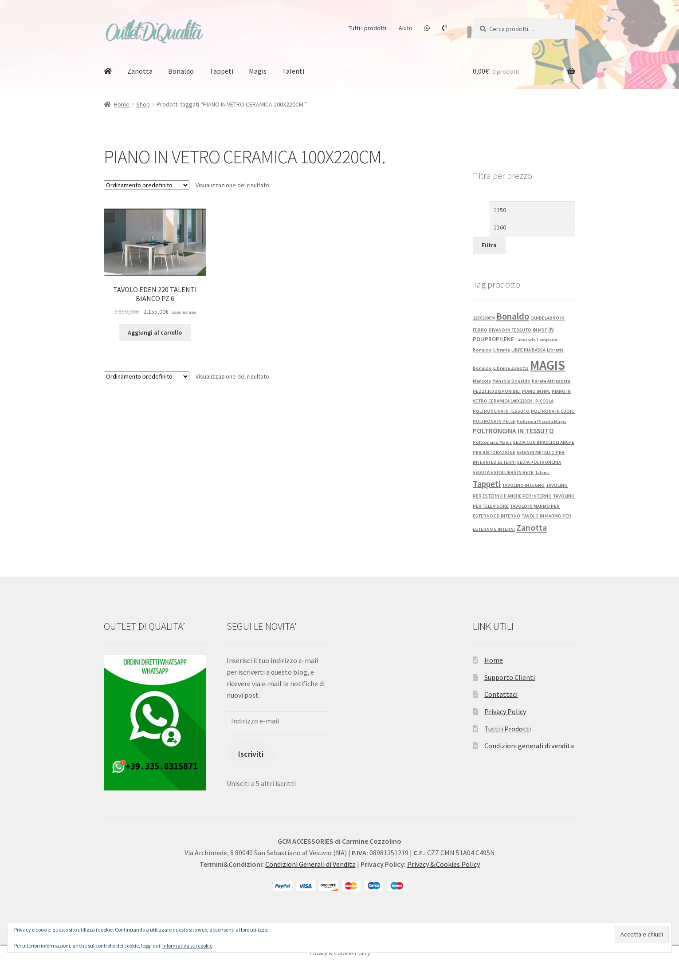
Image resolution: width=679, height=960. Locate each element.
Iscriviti (250, 754)
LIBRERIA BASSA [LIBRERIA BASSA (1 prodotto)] (528, 350)
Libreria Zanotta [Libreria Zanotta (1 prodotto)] (511, 368)
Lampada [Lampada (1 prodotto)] (525, 340)
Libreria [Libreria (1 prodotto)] (501, 350)
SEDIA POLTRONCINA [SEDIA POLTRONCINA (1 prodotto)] (539, 462)
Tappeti (221, 71)
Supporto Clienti (509, 677)
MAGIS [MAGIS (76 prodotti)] (547, 365)
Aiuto (405, 28)
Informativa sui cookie (187, 945)
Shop (143, 104)
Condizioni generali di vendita (529, 745)
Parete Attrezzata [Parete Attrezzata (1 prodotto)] (551, 381)
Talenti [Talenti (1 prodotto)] (542, 472)
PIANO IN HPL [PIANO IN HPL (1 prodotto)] (536, 391)
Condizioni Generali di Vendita (310, 864)
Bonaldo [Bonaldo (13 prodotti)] (512, 316)
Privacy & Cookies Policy (443, 864)
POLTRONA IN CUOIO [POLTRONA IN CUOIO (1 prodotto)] (553, 411)
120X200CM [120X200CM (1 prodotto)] (484, 318)
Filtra (489, 245)
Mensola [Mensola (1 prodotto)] (482, 381)
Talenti (293, 71)
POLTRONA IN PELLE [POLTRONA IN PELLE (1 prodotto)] (494, 421)
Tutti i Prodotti (507, 728)
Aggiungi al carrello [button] (155, 332)
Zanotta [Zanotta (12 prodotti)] (531, 527)
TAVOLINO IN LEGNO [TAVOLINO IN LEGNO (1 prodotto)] (523, 485)
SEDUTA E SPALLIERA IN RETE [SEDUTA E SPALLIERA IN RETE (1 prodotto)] (503, 472)
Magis (258, 71)
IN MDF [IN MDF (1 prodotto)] (540, 330)
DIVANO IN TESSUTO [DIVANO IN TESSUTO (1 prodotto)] (510, 330)
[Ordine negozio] (146, 185)
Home (122, 104)
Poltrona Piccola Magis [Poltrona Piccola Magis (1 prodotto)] (541, 421)
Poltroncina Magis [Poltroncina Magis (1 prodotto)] (492, 442)
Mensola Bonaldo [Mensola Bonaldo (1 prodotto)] (511, 381)
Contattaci (501, 694)
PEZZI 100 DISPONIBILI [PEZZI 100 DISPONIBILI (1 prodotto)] (497, 391)
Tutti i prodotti (367, 28)
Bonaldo (181, 71)
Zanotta (140, 71)
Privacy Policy (505, 711)
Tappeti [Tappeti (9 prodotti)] (487, 483)
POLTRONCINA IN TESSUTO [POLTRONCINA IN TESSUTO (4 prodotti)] (513, 431)
